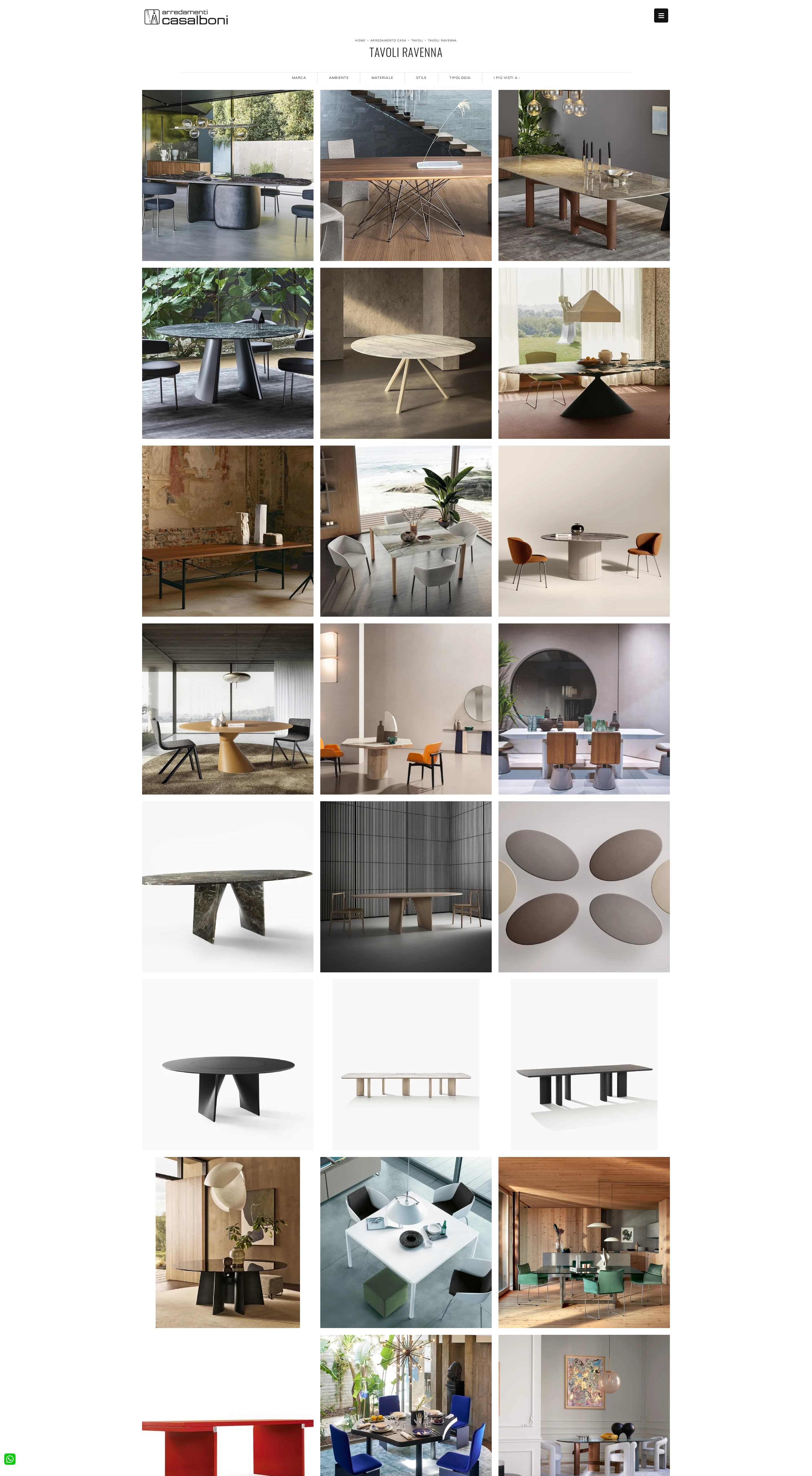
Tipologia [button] (460, 78)
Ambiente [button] (339, 78)
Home (360, 40)
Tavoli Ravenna (442, 40)
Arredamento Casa (388, 40)
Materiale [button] (382, 78)
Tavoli (417, 40)
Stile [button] (421, 78)
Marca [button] (299, 78)
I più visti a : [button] (507, 78)
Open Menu (661, 15)
